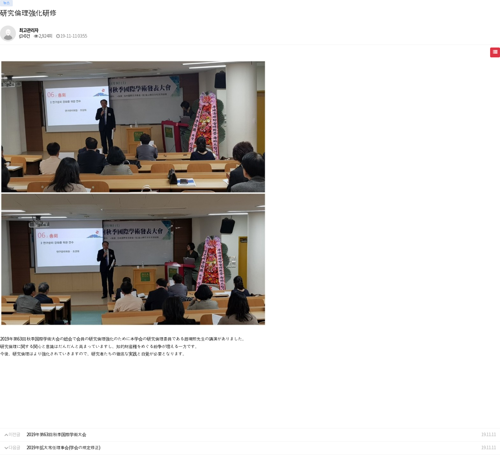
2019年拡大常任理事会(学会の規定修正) (63, 447)
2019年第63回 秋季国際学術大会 (56, 434)
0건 (24, 36)
